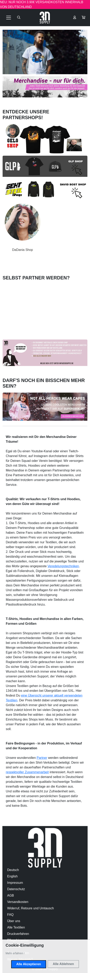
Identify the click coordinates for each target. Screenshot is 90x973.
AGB (10, 895)
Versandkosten (17, 902)
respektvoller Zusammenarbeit (27, 772)
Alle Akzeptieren (28, 964)
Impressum (15, 882)
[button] (83, 17)
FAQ (10, 914)
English (12, 876)
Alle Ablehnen (63, 964)
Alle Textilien (16, 927)
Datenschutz (16, 889)
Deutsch (13, 870)
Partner (42, 757)
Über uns (13, 921)
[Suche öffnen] (19, 17)
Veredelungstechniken (63, 566)
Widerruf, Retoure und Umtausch (30, 908)
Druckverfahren (18, 933)
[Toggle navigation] (8, 17)
